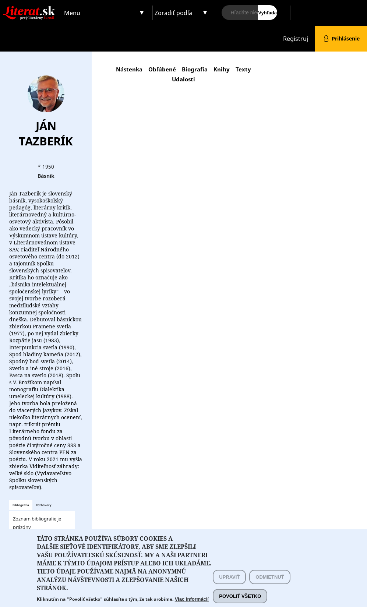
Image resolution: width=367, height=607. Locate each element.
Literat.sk (30, 7)
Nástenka (129, 69)
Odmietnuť (269, 584)
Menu (72, 13)
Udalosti (183, 79)
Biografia (195, 69)
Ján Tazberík (46, 133)
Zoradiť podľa (173, 13)
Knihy (222, 69)
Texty (243, 69)
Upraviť (229, 584)
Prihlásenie (346, 38)
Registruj (295, 39)
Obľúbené (162, 69)
